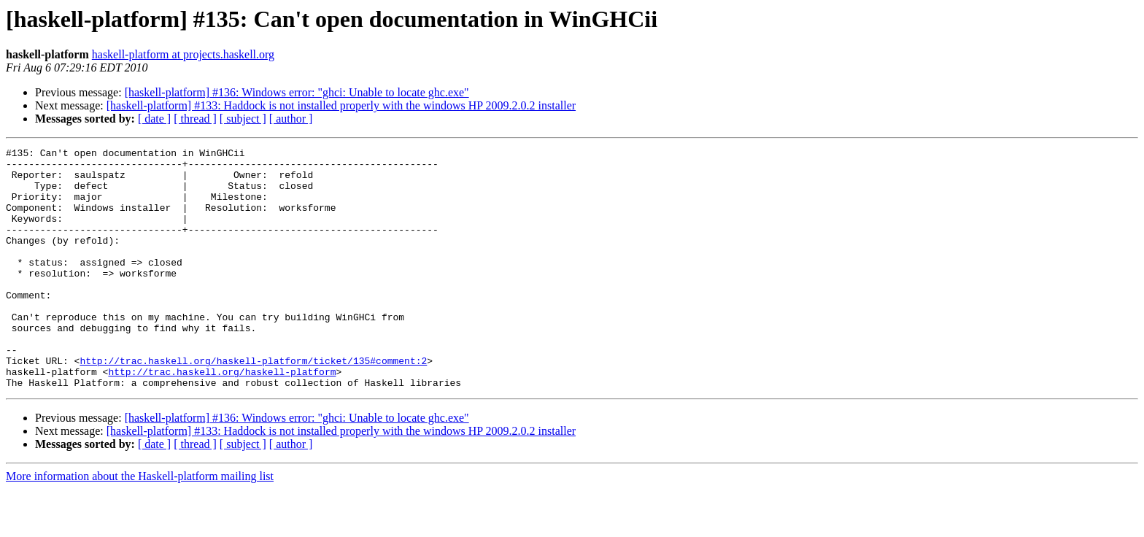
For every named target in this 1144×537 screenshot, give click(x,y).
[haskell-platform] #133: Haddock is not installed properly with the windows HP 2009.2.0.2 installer (341, 105)
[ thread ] (195, 118)
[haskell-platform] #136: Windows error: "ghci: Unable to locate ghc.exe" (297, 92)
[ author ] (291, 118)
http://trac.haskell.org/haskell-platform (222, 417)
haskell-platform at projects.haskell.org (183, 54)
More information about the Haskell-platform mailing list (140, 524)
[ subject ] (243, 118)
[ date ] (154, 118)
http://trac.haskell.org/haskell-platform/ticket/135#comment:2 (253, 404)
